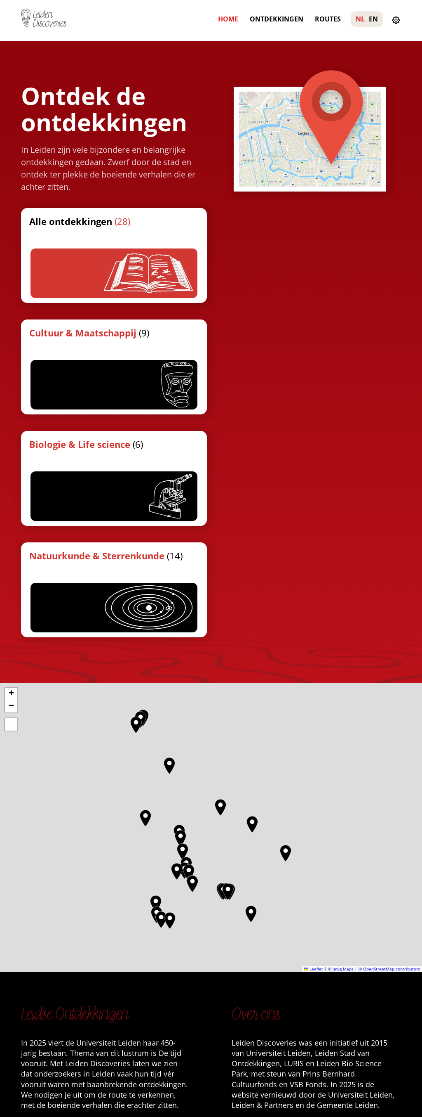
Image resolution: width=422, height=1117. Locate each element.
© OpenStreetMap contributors (389, 746)
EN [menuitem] (373, 19)
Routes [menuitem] (328, 19)
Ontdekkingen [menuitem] (276, 19)
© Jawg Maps (341, 746)
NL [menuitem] (360, 19)
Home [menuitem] (228, 19)
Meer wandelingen (271, 916)
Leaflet (313, 746)
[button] (156, 680)
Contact (252, 902)
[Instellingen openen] (396, 20)
